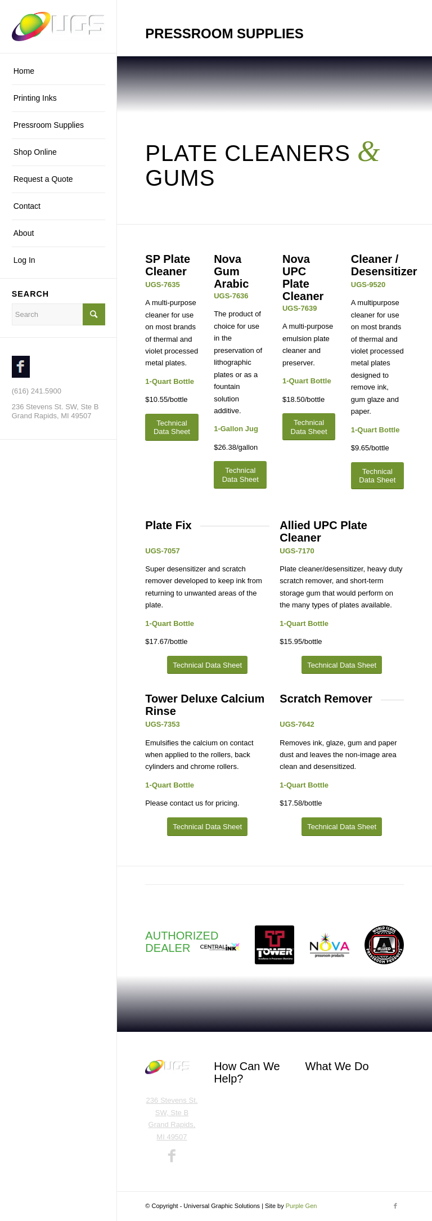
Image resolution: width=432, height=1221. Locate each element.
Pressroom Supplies (338, 1108)
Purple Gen (301, 1205)
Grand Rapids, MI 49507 (52, 416)
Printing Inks (325, 1090)
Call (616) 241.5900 (246, 1102)
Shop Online (325, 1126)
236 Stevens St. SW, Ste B (55, 406)
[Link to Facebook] (395, 1205)
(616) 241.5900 (36, 391)
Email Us (228, 1121)
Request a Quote (241, 1139)
